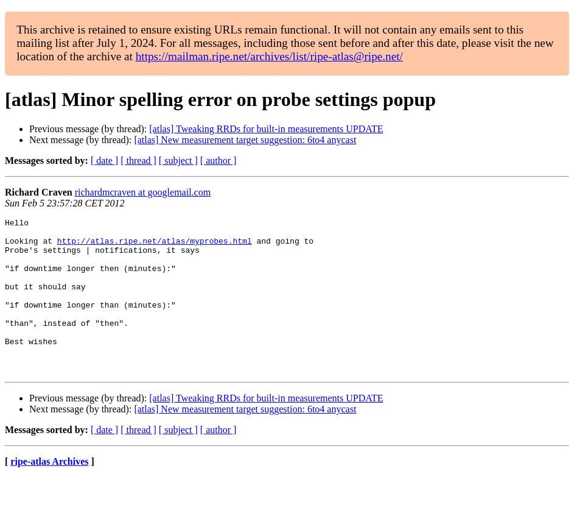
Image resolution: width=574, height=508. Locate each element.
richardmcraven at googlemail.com (143, 192)
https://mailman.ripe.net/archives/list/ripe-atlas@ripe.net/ (269, 56)
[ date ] (104, 160)
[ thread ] (138, 160)
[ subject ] (178, 160)
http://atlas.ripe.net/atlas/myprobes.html (154, 246)
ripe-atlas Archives (49, 492)
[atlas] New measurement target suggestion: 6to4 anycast (245, 140)
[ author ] (218, 160)
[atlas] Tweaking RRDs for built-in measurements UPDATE (266, 129)
